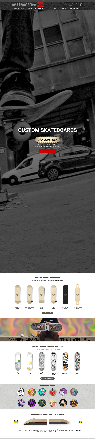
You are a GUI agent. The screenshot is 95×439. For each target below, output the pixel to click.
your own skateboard (22, 8)
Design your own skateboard (54, 432)
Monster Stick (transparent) (53, 373)
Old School (41, 307)
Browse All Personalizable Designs (47, 378)
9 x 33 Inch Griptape (65, 307)
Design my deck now (47, 151)
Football (53, 307)
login (77, 3)
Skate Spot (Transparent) (17, 372)
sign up (73, 3)
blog (76, 8)
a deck (41, 8)
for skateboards (59, 8)
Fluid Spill (41, 372)
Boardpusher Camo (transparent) (65, 373)
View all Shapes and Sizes (47, 312)
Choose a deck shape (43, 432)
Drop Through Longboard (77, 307)
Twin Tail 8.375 (17, 307)
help (65, 3)
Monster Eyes (77, 372)
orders (69, 3)
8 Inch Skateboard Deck (29, 307)
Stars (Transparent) (29, 372)
